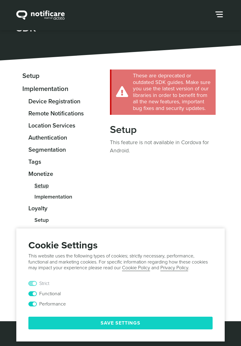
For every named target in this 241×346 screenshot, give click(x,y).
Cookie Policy (136, 268)
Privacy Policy (174, 268)
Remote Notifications (56, 113)
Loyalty (37, 208)
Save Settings (120, 323)
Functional (50, 294)
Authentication (47, 137)
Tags (34, 162)
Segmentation (47, 150)
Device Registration (54, 101)
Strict (44, 283)
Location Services (51, 125)
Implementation (45, 89)
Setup (31, 76)
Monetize (40, 174)
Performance (52, 304)
